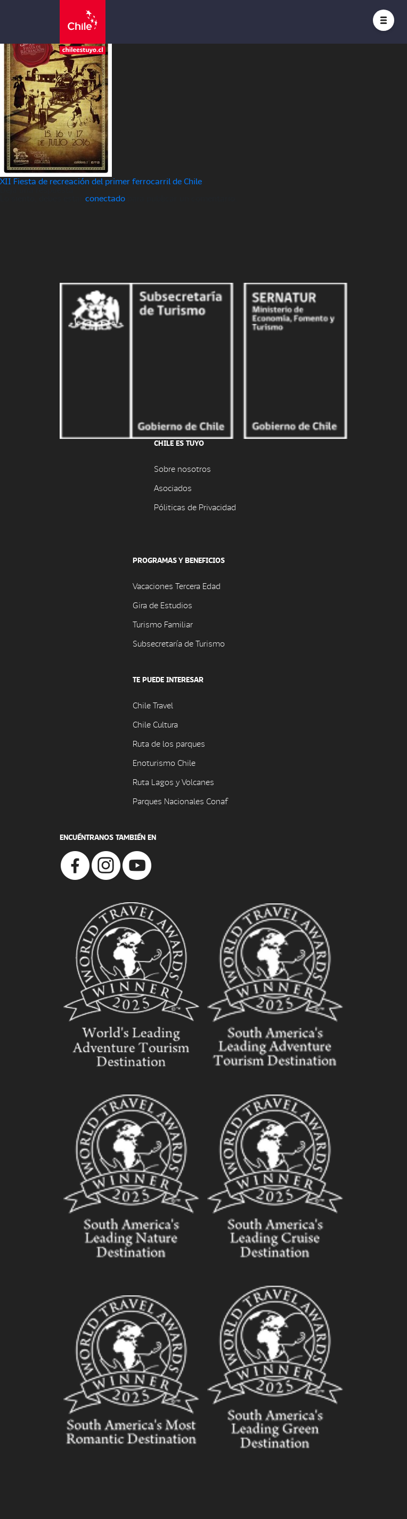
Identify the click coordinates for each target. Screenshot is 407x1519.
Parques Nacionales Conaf (180, 800)
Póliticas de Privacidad (195, 506)
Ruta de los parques (169, 743)
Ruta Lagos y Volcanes (173, 781)
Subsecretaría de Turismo (179, 643)
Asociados (173, 487)
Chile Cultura (155, 724)
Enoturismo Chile (164, 762)
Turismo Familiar (163, 624)
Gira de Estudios (162, 604)
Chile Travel (153, 704)
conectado (105, 197)
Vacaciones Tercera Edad (177, 585)
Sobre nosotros (182, 468)
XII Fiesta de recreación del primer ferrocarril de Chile (101, 180)
